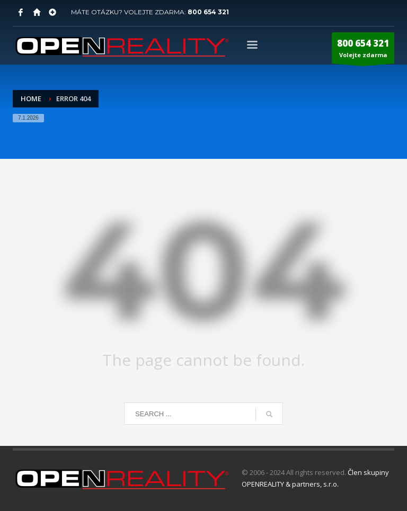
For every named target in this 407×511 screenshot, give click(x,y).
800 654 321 (208, 12)
